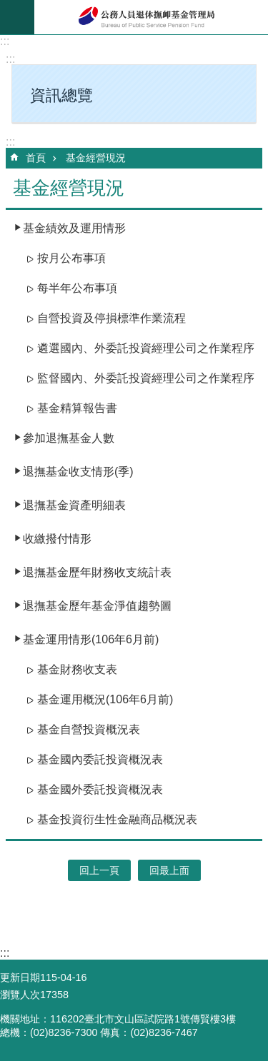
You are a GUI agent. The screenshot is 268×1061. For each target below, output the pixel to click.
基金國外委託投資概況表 (100, 789)
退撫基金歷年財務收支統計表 (97, 572)
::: (4, 41)
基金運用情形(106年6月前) (91, 639)
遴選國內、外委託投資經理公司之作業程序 (145, 348)
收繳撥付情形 (57, 539)
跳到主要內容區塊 (7, 7)
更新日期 (20, 977)
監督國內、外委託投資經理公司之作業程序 (145, 378)
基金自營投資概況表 (88, 729)
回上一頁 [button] (99, 870)
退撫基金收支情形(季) (78, 472)
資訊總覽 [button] (61, 95)
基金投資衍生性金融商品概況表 (117, 819)
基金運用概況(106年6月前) (105, 699)
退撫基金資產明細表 (74, 505)
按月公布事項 (71, 258)
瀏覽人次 (20, 994)
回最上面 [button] (169, 870)
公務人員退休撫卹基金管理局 (151, 17)
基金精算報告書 (77, 408)
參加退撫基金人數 (68, 438)
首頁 (36, 158)
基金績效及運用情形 (74, 228)
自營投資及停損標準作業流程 (111, 318)
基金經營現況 (96, 158)
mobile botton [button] (17, 17)
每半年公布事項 (77, 288)
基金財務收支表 (77, 669)
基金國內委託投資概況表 (100, 759)
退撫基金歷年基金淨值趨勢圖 (97, 606)
